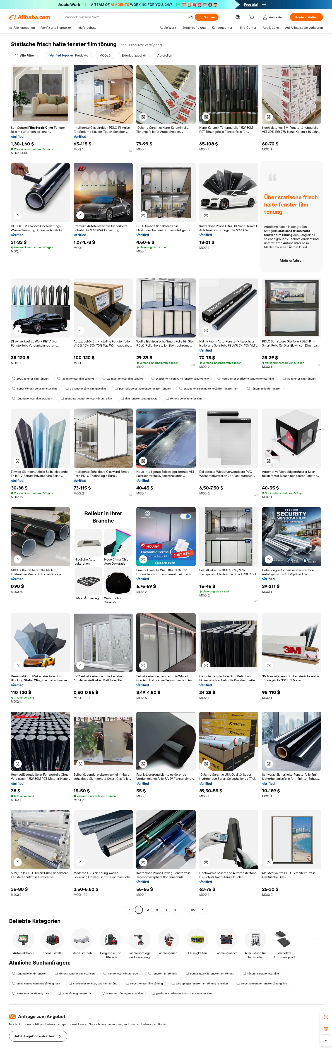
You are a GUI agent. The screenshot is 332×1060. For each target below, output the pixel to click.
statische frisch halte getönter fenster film (208, 388)
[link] (326, 1017)
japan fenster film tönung (75, 378)
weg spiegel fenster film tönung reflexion (199, 983)
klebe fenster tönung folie (30, 993)
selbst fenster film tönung (144, 983)
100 (193, 909)
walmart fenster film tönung (122, 378)
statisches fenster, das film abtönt (93, 983)
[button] (190, 17)
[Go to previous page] (130, 910)
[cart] (252, 18)
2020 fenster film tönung (30, 378)
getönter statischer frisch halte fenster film (182, 993)
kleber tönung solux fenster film (34, 388)
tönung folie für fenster (264, 388)
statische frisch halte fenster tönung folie (180, 378)
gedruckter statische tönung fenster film (245, 378)
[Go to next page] (202, 910)
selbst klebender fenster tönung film (261, 983)
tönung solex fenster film (184, 398)
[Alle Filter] (24, 55)
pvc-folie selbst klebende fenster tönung (143, 388)
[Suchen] (207, 17)
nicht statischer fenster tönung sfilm (86, 398)
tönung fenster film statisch (32, 398)
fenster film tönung (162, 973)
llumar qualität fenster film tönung (210, 973)
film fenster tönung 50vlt (139, 398)
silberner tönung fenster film (122, 993)
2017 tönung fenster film (75, 993)
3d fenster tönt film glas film (85, 388)
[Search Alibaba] (124, 17)
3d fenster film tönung (299, 378)
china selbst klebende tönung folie (36, 983)
